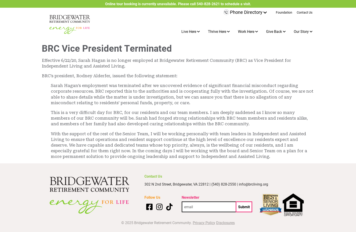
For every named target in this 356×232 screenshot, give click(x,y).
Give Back (274, 31)
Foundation (284, 12)
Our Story (301, 31)
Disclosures (225, 222)
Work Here (246, 31)
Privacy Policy (204, 222)
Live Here (188, 31)
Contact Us (304, 12)
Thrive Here (217, 31)
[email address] (209, 206)
